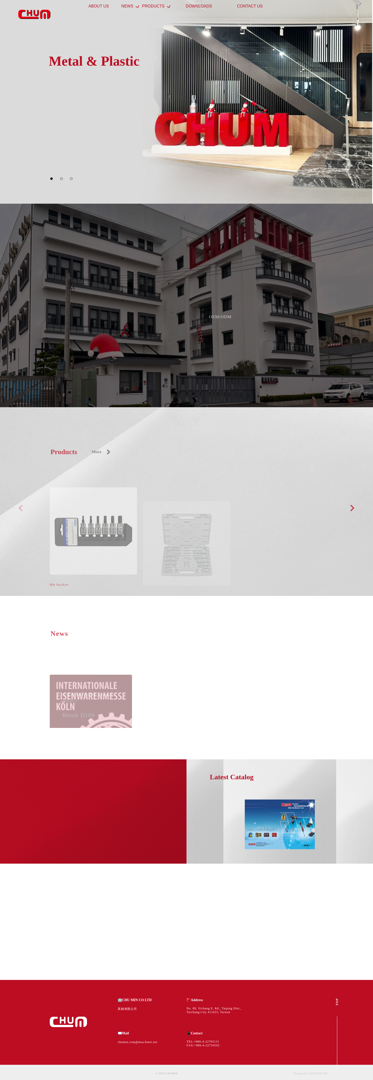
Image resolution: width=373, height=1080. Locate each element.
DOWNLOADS (224, 14)
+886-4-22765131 (206, 1041)
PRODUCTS (184, 14)
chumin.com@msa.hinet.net (138, 1042)
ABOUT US (126, 14)
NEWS (150, 14)
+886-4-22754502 (207, 1045)
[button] (51, 178)
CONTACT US (259, 14)
